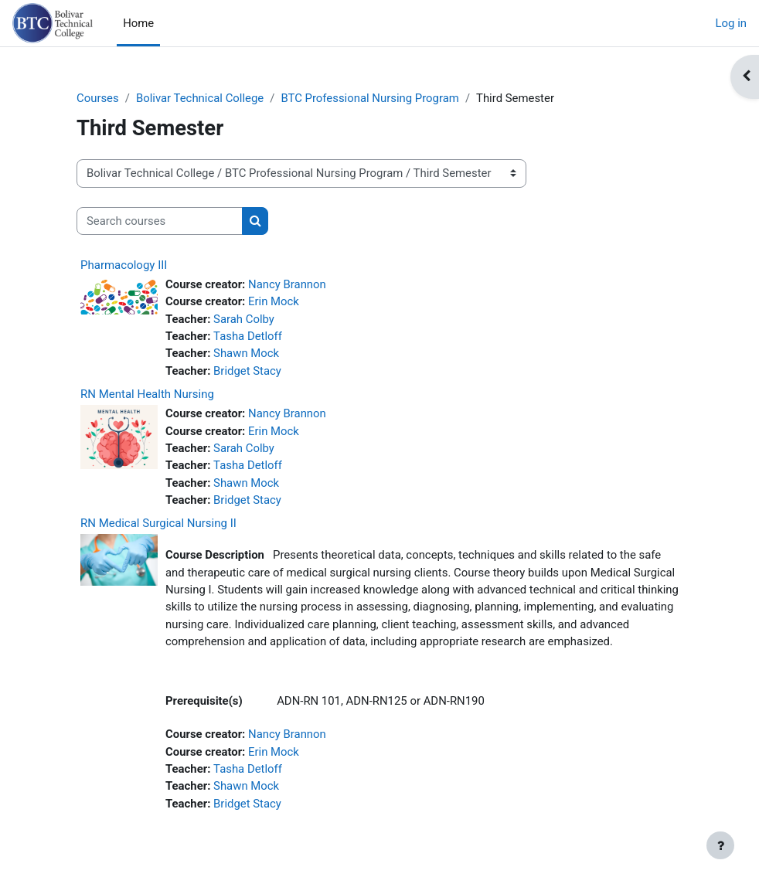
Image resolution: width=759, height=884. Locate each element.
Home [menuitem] (138, 23)
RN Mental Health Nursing (147, 394)
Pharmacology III (123, 265)
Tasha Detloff (247, 336)
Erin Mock (273, 301)
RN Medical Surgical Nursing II (158, 523)
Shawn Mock (246, 353)
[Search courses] (160, 221)
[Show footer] (720, 845)
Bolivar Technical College (200, 98)
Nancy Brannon (287, 284)
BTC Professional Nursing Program (369, 98)
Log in (731, 23)
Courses (98, 98)
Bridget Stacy (247, 371)
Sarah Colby (243, 319)
